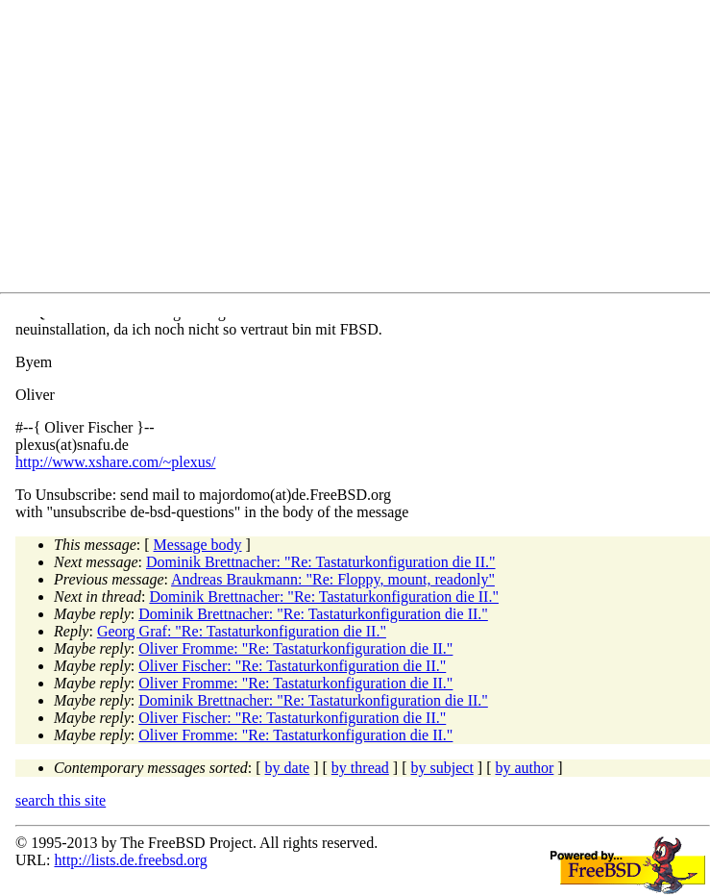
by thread (360, 767)
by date (287, 767)
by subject (442, 767)
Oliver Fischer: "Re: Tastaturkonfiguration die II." (292, 666)
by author (524, 767)
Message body (198, 544)
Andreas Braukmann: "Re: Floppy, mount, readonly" (333, 579)
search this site (60, 800)
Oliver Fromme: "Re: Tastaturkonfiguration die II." (295, 648)
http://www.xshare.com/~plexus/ (115, 462)
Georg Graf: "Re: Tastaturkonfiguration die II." (241, 631)
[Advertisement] (362, 150)
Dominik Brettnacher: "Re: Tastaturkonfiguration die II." (321, 562)
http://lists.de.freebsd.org (130, 860)
